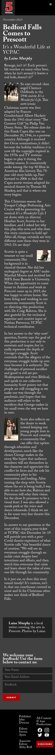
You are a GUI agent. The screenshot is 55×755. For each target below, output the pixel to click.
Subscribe (45, 744)
